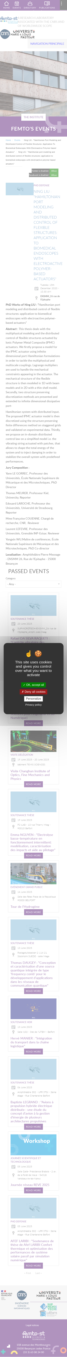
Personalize (33, 698)
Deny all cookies (34, 691)
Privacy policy (33, 704)
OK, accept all (33, 684)
